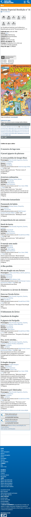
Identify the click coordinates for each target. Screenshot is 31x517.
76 (28, 125)
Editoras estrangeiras (5, 455)
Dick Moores (8, 363)
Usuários (3, 470)
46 (9, 124)
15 (17, 120)
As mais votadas (4, 498)
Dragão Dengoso (14, 362)
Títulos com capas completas (7, 486)
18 (22, 120)
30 (12, 122)
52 (18, 124)
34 (18, 122)
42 (3, 124)
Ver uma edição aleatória (6, 494)
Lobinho (22, 270)
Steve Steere (10, 180)
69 (17, 125)
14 (16, 120)
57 (26, 124)
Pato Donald (12, 157)
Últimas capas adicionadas (6, 480)
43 (4, 124)
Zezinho (25, 157)
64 (9, 125)
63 (7, 125)
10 (9, 120)
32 (15, 122)
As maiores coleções (5, 503)
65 (10, 125)
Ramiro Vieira (12, 425)
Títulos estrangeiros (5, 451)
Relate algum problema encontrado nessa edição (14, 410)
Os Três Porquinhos (6, 272)
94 (28, 127)
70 (18, 125)
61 (4, 125)
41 (1, 124)
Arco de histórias (4, 461)
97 (4, 129)
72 (21, 125)
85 (14, 127)
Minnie (20, 176)
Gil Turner (9, 275)
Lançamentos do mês (5, 489)
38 (25, 122)
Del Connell (9, 273)
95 (1, 129)
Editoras (2, 453)
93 (26, 127)
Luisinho (3, 159)
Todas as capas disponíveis (6, 485)
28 (9, 122)
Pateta (15, 176)
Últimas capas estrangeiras (6, 483)
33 (17, 122)
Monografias (3, 476)
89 (20, 127)
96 (3, 129)
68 (15, 125)
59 (1, 125)
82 (9, 127)
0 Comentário (6, 11)
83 (10, 127)
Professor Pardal (11, 341)
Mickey (11, 176)
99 (7, 129)
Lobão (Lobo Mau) (14, 270)
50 (15, 124)
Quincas (27, 270)
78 (3, 127)
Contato (3, 463)
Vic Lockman (9, 323)
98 (6, 129)
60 (3, 125)
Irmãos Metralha (18, 321)
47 (10, 124)
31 (14, 122)
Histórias (3, 460)
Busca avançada (4, 491)
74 (25, 125)
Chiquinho (21, 203)
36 (21, 122)
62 (6, 125)
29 (10, 122)
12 (12, 120)
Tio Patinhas (9, 159)
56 (25, 124)
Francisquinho (5, 205)
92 (25, 127)
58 (28, 124)
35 (20, 122)
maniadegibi (14, 111)
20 (25, 120)
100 (10, 129)
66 (12, 125)
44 (6, 124)
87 (17, 127)
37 (23, 122)
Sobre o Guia (3, 466)
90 (21, 127)
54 (21, 124)
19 (24, 120)
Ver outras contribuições (8, 429)
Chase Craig (13, 367)
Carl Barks (9, 160)
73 (23, 125)
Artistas (2, 456)
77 (1, 127)
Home (2, 448)
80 (6, 127)
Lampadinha (19, 341)
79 (4, 127)
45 (7, 124)
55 (23, 124)
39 (26, 122)
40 (28, 122)
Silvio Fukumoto (10, 181)
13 (14, 120)
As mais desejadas (4, 501)
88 (18, 127)
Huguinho (19, 157)
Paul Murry (7, 297)
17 (20, 120)
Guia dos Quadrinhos (11, 416)
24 (3, 122)
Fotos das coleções (5, 475)
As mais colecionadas (5, 499)
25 (4, 122)
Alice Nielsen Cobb (15, 276)
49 (14, 124)
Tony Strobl (10, 178)
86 (15, 127)
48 (12, 124)
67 (14, 125)
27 (7, 122)
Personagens (3, 458)
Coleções (3, 473)
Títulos (2, 450)
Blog (2, 465)
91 (23, 127)
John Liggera (11, 246)
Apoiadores (3, 471)
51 (17, 124)
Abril (7, 33)
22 (28, 120)
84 (12, 127)
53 (20, 124)
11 (11, 120)
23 (1, 122)
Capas (2, 478)
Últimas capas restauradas (6, 481)
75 (26, 125)
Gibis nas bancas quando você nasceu (9, 493)
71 (20, 125)
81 (7, 127)
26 (6, 122)
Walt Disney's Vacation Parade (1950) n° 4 (13, 209)
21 (27, 120)
